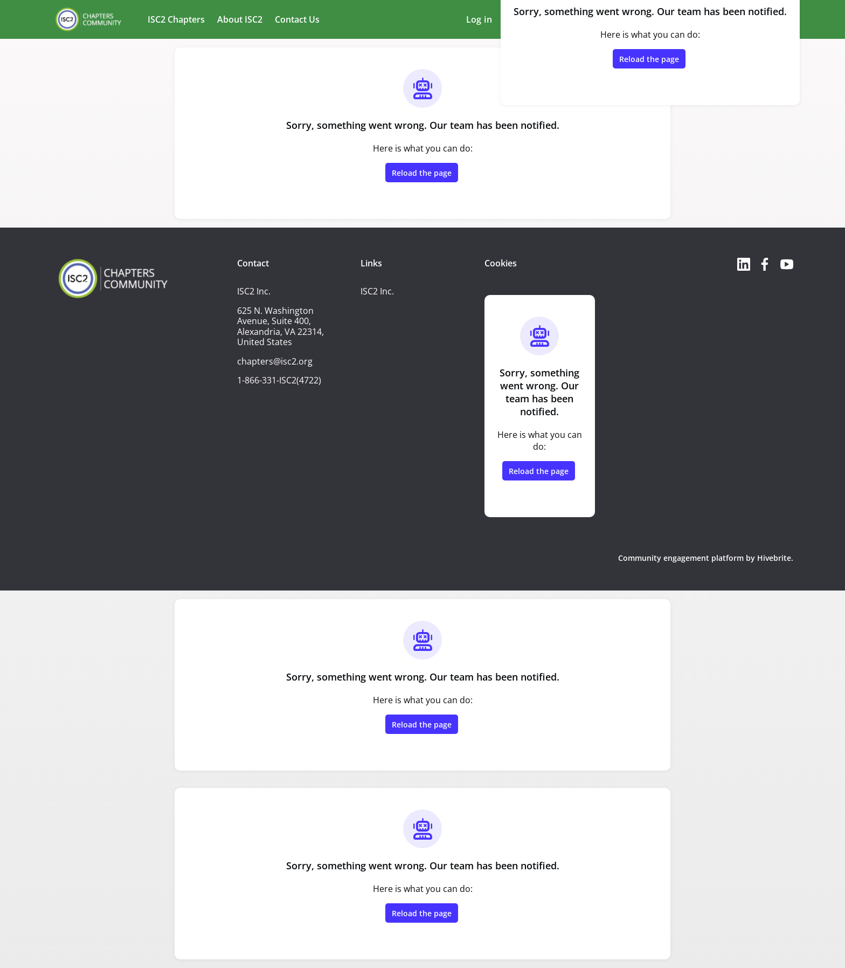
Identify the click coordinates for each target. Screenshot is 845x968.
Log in (479, 19)
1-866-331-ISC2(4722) (279, 380)
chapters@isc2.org (275, 361)
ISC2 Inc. (377, 291)
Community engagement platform (681, 558)
